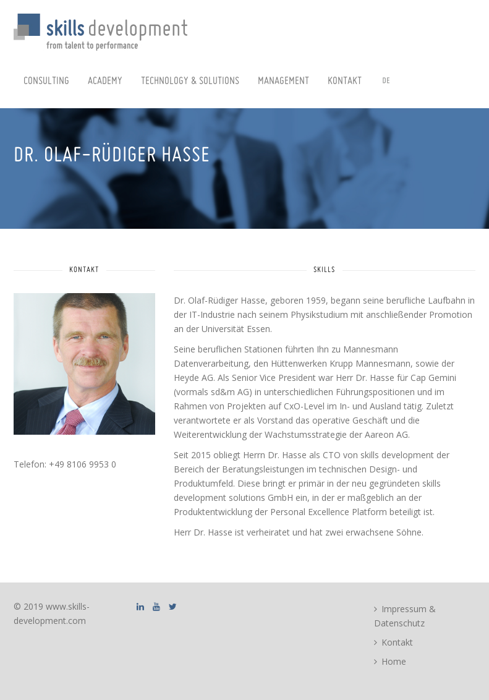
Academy (105, 82)
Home (393, 661)
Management (283, 82)
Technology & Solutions (190, 82)
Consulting (46, 82)
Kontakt (345, 82)
